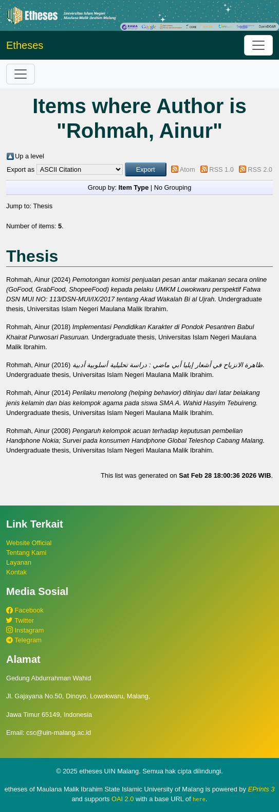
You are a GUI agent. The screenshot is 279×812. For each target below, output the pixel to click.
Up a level (29, 156)
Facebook (25, 610)
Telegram (24, 640)
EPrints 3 (261, 789)
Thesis (42, 206)
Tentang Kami (26, 552)
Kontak (16, 572)
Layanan (18, 562)
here (199, 799)
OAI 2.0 (122, 799)
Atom (187, 169)
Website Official (28, 543)
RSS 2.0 (260, 169)
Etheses (24, 45)
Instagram (25, 630)
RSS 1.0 (221, 169)
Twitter (20, 620)
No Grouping (173, 187)
